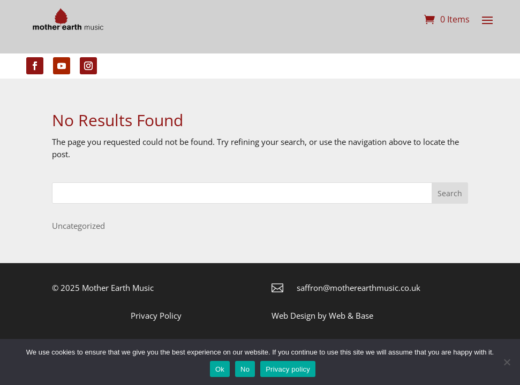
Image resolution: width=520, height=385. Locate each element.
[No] (506, 362)
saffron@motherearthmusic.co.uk (358, 287)
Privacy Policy (156, 315)
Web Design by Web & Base (322, 315)
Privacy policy (288, 369)
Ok (219, 369)
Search (450, 193)
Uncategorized (78, 225)
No (245, 369)
